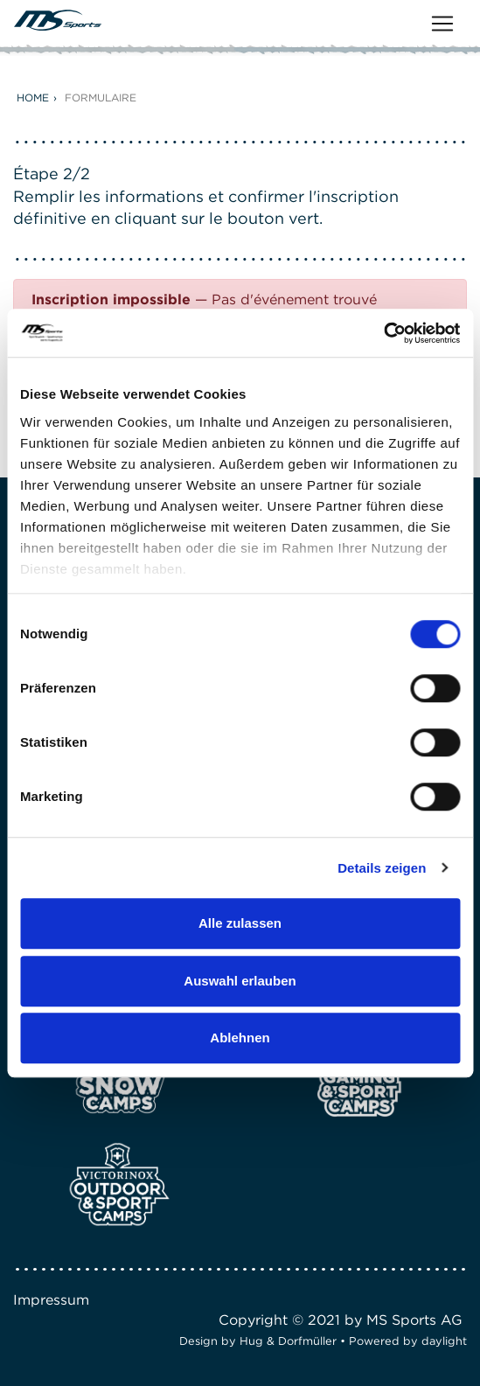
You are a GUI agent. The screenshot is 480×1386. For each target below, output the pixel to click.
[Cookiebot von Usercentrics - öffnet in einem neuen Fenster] (383, 333)
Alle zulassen (240, 923)
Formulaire (100, 97)
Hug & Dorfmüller (288, 1341)
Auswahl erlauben (240, 980)
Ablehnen (239, 1037)
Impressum (51, 1300)
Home (33, 97)
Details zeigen (381, 867)
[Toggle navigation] (442, 23)
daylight (444, 1341)
